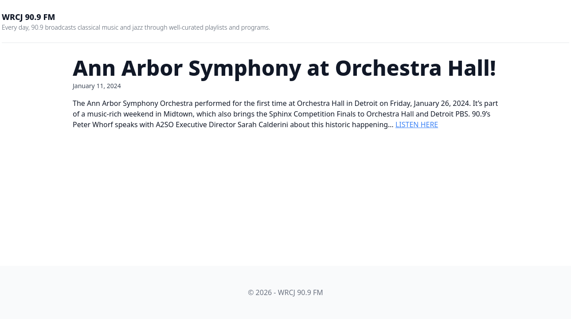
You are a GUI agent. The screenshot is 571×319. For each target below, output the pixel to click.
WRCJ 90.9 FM (28, 17)
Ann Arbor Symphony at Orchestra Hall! (284, 67)
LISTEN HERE (416, 124)
